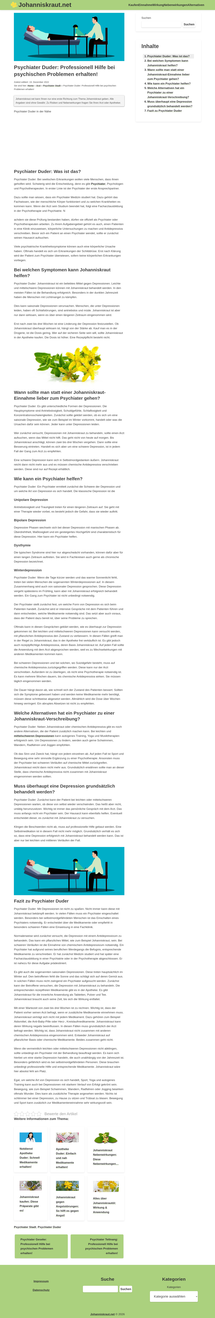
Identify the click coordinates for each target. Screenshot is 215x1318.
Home (30, 85)
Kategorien (174, 1287)
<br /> (69, 140)
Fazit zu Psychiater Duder (164, 110)
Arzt (38, 85)
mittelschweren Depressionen (34, 735)
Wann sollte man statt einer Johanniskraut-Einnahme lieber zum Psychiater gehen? (168, 74)
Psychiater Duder (49, 1227)
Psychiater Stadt (52, 85)
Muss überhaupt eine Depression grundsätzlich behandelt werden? (169, 104)
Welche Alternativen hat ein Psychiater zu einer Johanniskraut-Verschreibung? (168, 92)
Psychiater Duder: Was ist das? (168, 56)
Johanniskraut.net (45, 4)
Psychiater (98, 183)
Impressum (41, 1281)
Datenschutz (41, 1290)
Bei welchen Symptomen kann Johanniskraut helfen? (167, 63)
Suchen (146, 17)
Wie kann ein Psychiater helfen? (169, 83)
